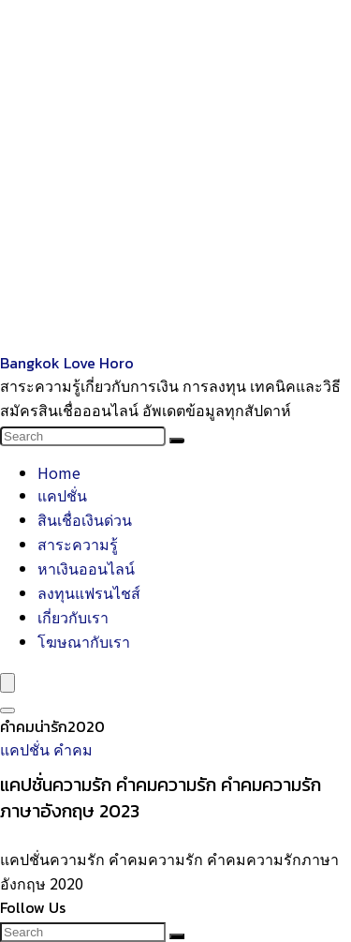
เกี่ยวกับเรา (73, 617)
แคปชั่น (62, 495)
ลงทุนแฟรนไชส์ (88, 592)
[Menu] (7, 683)
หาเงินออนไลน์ (86, 568)
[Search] (176, 440)
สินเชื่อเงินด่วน (84, 519)
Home (58, 472)
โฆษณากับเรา (83, 641)
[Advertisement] (175, 175)
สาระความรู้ (77, 543)
